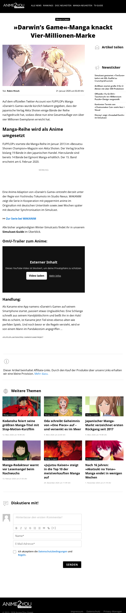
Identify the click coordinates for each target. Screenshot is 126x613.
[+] (54, 519)
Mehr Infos (55, 275)
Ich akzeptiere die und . (45, 544)
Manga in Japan (62, 19)
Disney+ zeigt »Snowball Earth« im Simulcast (109, 116)
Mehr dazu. (41, 373)
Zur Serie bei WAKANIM (21, 218)
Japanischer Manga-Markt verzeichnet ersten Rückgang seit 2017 (104, 423)
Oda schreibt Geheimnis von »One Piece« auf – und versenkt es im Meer (62, 423)
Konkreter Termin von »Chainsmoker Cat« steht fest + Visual (110, 107)
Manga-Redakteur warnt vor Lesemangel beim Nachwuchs (21, 466)
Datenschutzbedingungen (52, 543)
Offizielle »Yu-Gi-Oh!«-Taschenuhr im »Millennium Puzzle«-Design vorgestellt (108, 96)
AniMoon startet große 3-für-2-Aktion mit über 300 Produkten (109, 87)
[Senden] (72, 556)
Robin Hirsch (13, 90)
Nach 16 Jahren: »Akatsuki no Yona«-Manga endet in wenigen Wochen (102, 466)
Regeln (22, 546)
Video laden (36, 275)
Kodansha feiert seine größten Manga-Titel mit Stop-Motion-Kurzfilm (18, 423)
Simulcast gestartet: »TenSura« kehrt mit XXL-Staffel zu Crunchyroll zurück (110, 78)
